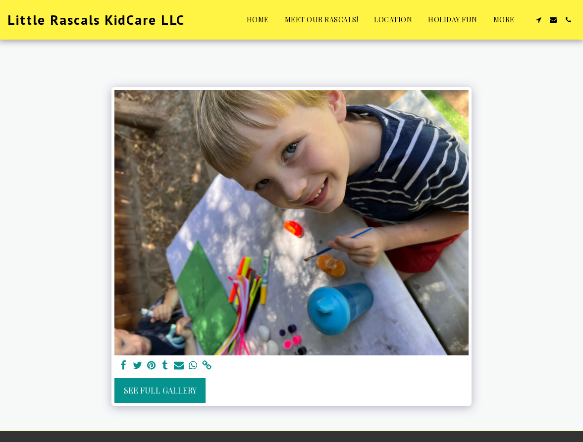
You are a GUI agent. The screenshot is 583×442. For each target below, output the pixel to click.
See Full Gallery (160, 390)
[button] (538, 19)
